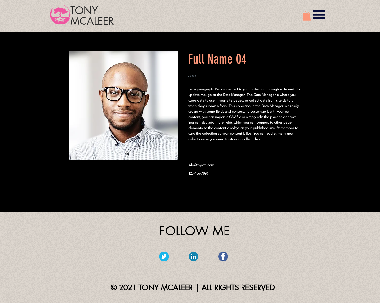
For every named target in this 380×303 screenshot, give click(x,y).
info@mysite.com (201, 165)
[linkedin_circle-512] (193, 256)
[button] (306, 16)
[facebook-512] (223, 256)
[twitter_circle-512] (164, 256)
